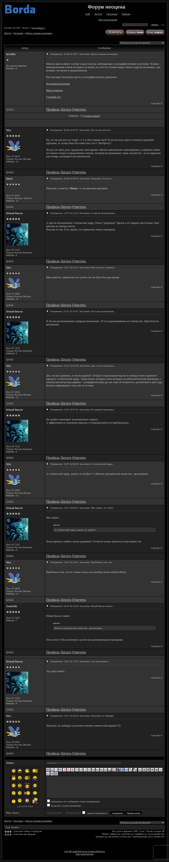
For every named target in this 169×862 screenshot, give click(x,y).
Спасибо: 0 (156, 103)
